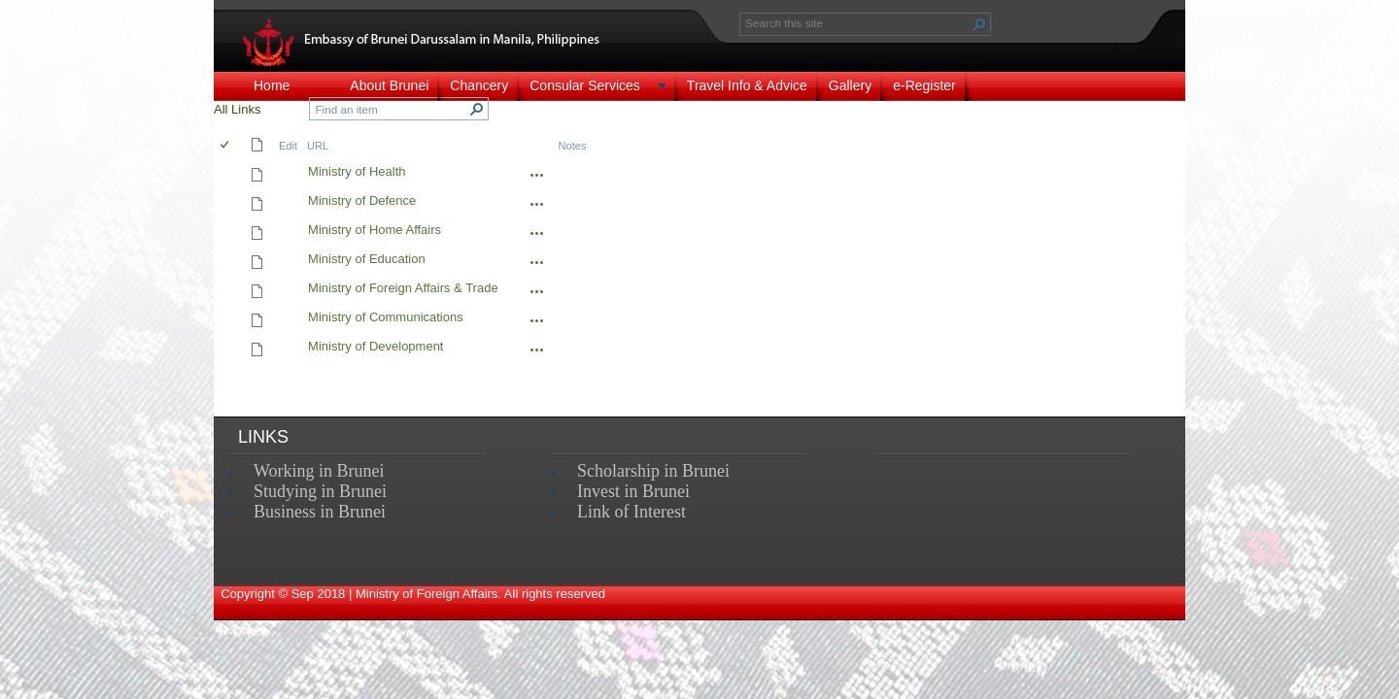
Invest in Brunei (633, 491)
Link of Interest (631, 511)
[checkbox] (226, 146)
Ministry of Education (367, 258)
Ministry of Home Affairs (374, 229)
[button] (979, 24)
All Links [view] (237, 109)
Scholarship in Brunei (653, 471)
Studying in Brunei (320, 491)
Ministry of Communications (385, 317)
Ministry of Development (375, 346)
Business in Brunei (320, 511)
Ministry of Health (356, 171)
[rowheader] (229, 173)
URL (317, 145)
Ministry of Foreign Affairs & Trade (403, 288)
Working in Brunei (319, 471)
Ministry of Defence (362, 200)
